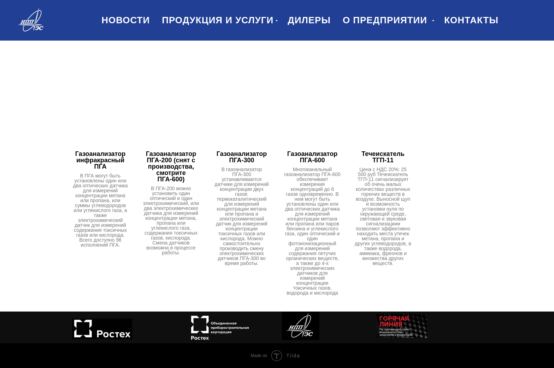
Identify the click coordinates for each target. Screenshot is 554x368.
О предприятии (386, 20)
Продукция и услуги (217, 20)
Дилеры (309, 20)
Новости (125, 20)
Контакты (471, 20)
